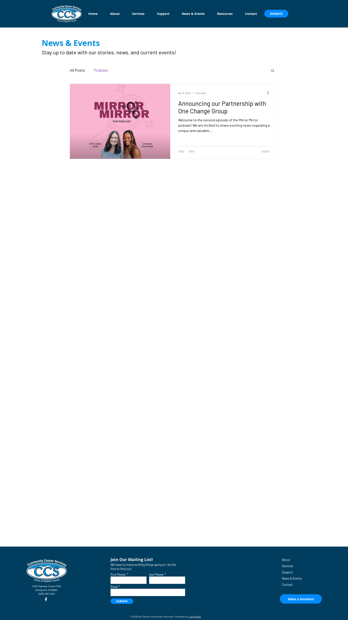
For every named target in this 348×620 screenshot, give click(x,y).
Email (114, 586)
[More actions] (269, 93)
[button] (273, 71)
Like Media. (194, 616)
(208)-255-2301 (46, 593)
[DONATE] (276, 14)
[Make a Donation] (301, 599)
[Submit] (122, 601)
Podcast (101, 70)
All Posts (77, 70)
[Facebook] (46, 599)
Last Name (156, 574)
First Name (118, 574)
